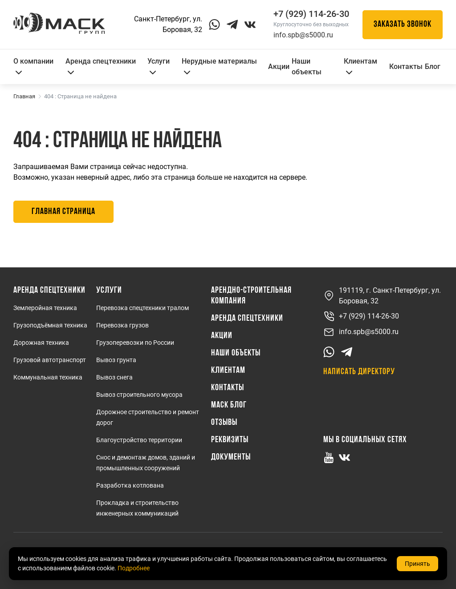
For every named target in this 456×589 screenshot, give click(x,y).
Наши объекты (307, 66)
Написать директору (359, 371)
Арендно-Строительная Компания (251, 296)
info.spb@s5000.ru (303, 35)
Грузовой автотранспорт (49, 359)
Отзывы (224, 422)
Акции (278, 66)
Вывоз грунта (116, 359)
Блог (432, 66)
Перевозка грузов (122, 325)
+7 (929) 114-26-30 (361, 316)
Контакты (406, 66)
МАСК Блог (229, 405)
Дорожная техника (41, 342)
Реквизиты (229, 440)
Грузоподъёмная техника (50, 325)
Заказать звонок (403, 24)
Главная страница (63, 211)
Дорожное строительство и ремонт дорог (147, 417)
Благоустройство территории (139, 440)
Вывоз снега (114, 377)
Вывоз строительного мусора (139, 394)
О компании (33, 65)
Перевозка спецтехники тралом (142, 307)
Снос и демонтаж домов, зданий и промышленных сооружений (145, 463)
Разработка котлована (130, 485)
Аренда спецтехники (100, 65)
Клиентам (360, 65)
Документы (231, 457)
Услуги (158, 65)
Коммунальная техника (47, 377)
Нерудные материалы (219, 65)
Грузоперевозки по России (135, 342)
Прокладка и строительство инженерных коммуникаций (137, 508)
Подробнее (134, 568)
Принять (417, 563)
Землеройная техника (45, 307)
